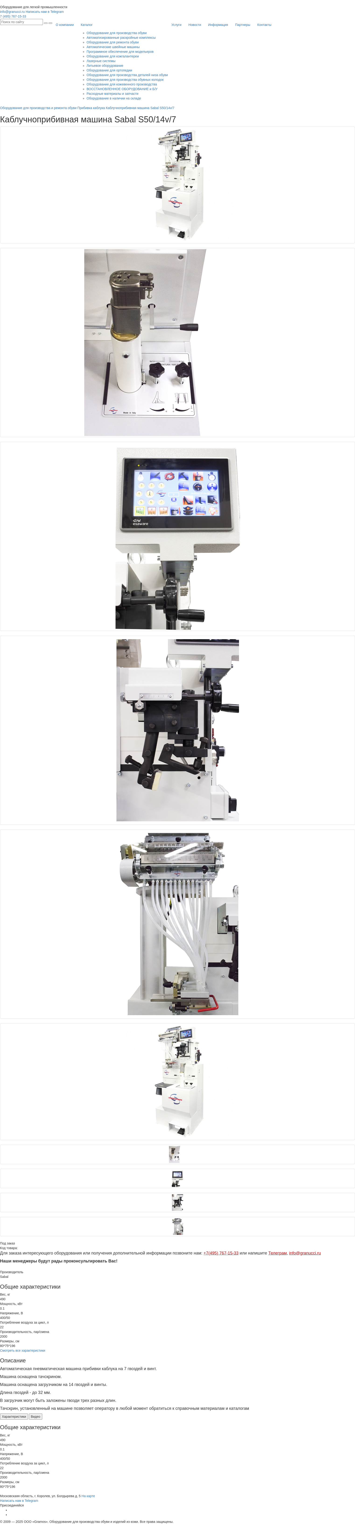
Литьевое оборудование (105, 65)
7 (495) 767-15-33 (13, 16)
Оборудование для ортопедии (109, 70)
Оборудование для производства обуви (117, 33)
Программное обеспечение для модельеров (120, 51)
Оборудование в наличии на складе (114, 98)
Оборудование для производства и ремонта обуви (38, 108)
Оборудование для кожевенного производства (122, 84)
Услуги (176, 25)
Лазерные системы (101, 61)
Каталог (87, 25)
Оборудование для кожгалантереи (113, 56)
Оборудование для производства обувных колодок (125, 80)
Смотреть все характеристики (22, 1350)
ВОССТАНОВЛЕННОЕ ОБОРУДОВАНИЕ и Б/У (122, 89)
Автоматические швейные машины (113, 47)
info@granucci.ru (12, 12)
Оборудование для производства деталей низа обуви (127, 75)
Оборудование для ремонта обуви (113, 42)
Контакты (264, 25)
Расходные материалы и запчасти (112, 94)
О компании (65, 25)
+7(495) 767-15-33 (221, 1253)
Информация (218, 25)
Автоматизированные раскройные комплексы (121, 37)
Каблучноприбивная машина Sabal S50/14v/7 (140, 108)
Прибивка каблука (91, 108)
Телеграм (277, 1253)
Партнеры (242, 25)
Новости (194, 25)
